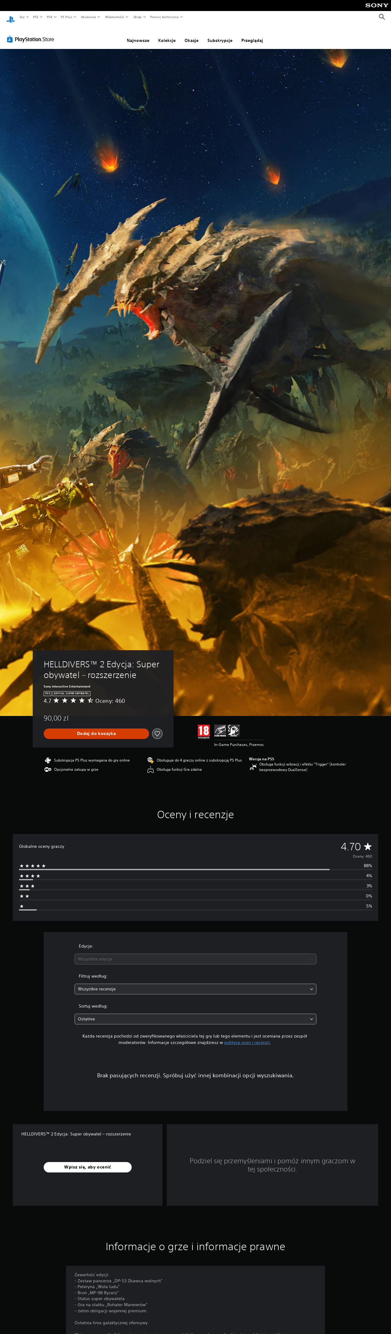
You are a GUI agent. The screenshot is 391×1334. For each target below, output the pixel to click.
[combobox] (196, 953)
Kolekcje (167, 34)
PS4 (50, 17)
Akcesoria (88, 17)
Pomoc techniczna (164, 17)
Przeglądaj (252, 34)
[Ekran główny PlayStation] (10, 17)
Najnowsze (138, 34)
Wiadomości (114, 17)
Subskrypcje (219, 34)
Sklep (137, 17)
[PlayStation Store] (32, 33)
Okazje (192, 34)
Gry (22, 17)
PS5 (35, 17)
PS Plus (66, 17)
